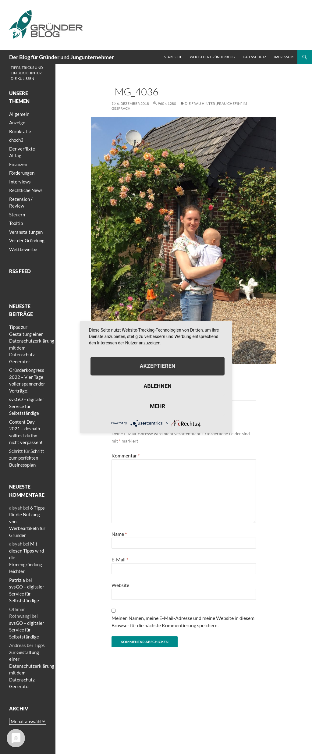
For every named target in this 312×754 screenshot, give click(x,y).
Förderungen (21, 173)
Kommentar (126, 455)
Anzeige (17, 122)
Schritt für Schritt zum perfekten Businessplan (26, 458)
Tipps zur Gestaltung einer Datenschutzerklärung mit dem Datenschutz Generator (31, 665)
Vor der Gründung (26, 240)
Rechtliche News (26, 190)
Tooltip (16, 223)
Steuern (17, 214)
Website (120, 585)
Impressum (283, 57)
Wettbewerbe (23, 249)
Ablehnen (158, 386)
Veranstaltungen (26, 232)
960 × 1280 (167, 103)
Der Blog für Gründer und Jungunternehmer (61, 57)
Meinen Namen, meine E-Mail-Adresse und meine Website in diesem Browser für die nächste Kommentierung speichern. (183, 621)
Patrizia (17, 580)
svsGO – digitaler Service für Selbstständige (26, 406)
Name (119, 534)
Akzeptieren (157, 366)
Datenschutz (254, 57)
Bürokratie (20, 131)
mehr (157, 406)
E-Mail (120, 559)
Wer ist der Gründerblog (212, 57)
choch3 (16, 140)
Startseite (173, 57)
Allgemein (19, 114)
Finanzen (18, 164)
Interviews (20, 181)
